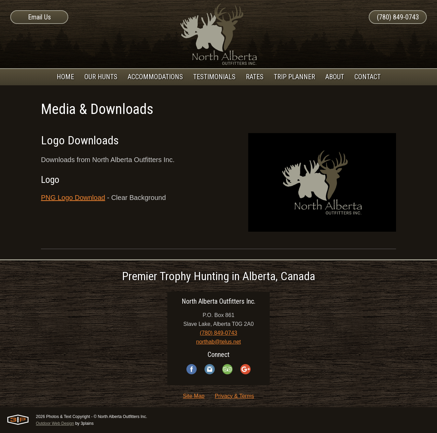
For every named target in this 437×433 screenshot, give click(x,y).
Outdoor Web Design (55, 423)
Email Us (39, 17)
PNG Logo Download (73, 197)
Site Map (194, 396)
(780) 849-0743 (398, 17)
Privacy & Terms (234, 396)
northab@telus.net (218, 342)
